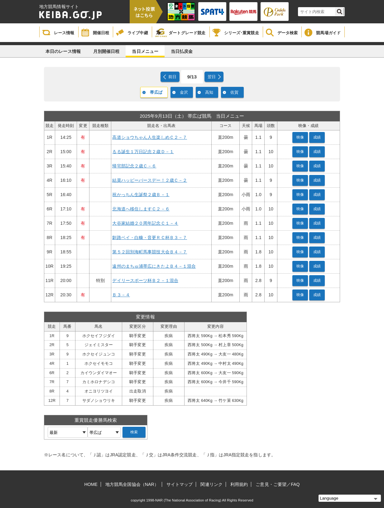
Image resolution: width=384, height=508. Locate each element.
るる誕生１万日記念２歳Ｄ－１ (143, 151)
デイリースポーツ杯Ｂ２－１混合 (145, 280)
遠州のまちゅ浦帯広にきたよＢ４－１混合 (154, 266)
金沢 (184, 92)
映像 (300, 137)
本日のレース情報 (63, 51)
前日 (172, 76)
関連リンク (211, 484)
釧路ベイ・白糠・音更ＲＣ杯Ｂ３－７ (149, 237)
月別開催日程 (106, 51)
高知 (209, 92)
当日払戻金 (182, 51)
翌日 (212, 76)
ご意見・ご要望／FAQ (278, 484)
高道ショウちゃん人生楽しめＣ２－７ (149, 137)
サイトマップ (179, 484)
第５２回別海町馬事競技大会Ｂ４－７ (149, 251)
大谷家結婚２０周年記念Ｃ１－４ (145, 223)
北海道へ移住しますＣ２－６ (140, 208)
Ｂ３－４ (121, 294)
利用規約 (239, 484)
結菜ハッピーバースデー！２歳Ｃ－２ (149, 180)
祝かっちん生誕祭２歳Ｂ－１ (140, 194)
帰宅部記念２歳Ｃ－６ (134, 165)
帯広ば (156, 92)
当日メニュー (145, 51)
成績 (317, 137)
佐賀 (234, 92)
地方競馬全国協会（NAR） (132, 484)
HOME (91, 484)
